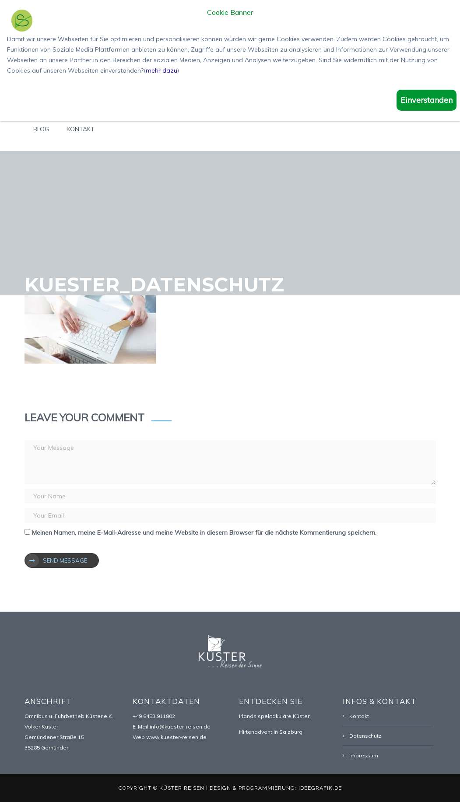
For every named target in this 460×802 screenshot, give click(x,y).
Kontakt (81, 129)
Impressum (363, 755)
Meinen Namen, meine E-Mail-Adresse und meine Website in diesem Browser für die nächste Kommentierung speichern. (204, 532)
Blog (41, 129)
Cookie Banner (230, 13)
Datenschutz (365, 735)
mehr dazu (161, 70)
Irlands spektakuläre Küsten (275, 716)
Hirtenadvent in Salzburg (270, 731)
